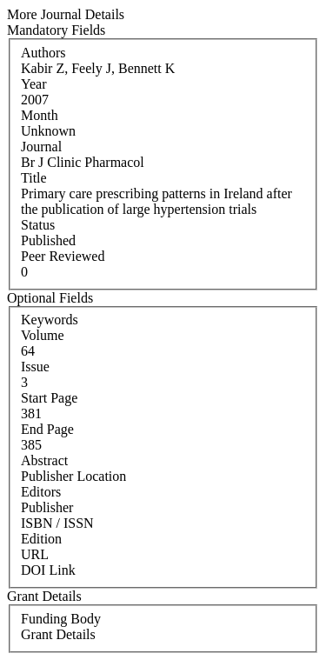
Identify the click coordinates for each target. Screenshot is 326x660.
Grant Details (58, 634)
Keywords (49, 319)
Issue (35, 366)
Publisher (47, 507)
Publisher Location (73, 476)
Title (34, 177)
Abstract (44, 460)
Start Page (49, 397)
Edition (41, 538)
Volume (42, 335)
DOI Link (48, 570)
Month (39, 115)
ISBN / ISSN (57, 523)
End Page (47, 429)
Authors (43, 52)
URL (35, 554)
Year (33, 84)
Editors (41, 491)
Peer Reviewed (62, 256)
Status (38, 224)
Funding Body (61, 618)
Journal (41, 146)
